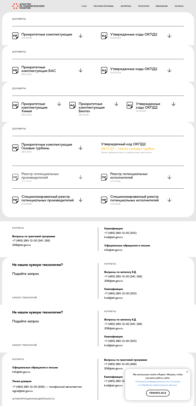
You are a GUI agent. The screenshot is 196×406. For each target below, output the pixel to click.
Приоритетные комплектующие (46, 34)
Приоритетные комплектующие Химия (34, 107)
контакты (179, 6)
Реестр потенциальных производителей (40, 175)
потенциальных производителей (47, 200)
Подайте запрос (25, 273)
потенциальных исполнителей (134, 200)
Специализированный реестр (45, 196)
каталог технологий (24, 298)
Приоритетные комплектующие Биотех (92, 107)
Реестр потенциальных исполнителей (129, 175)
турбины (42, 148)
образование (162, 6)
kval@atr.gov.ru (113, 237)
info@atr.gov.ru (113, 249)
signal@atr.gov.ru (22, 390)
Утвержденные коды (127, 34)
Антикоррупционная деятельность (33, 399)
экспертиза (126, 6)
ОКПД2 (151, 34)
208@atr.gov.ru (21, 244)
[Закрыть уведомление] (187, 372)
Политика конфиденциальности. (152, 381)
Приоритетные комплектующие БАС (38, 69)
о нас (84, 6)
